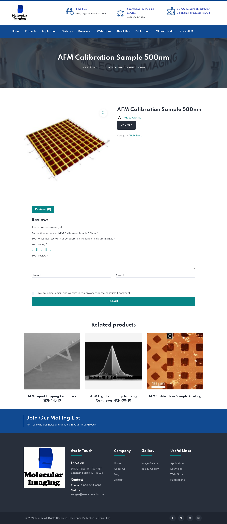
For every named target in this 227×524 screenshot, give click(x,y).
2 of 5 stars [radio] (38, 249)
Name (36, 275)
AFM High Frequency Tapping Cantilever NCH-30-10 (114, 398)
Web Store (135, 135)
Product (98, 67)
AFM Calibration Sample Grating (174, 396)
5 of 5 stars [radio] (52, 249)
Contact (118, 479)
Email (120, 275)
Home (85, 67)
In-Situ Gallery (150, 468)
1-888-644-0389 (91, 485)
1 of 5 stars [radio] (33, 249)
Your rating (39, 244)
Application (177, 463)
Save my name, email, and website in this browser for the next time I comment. (83, 293)
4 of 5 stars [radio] (47, 249)
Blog (116, 474)
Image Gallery (149, 463)
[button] (103, 113)
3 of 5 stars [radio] (43, 249)
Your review (40, 255)
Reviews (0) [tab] (43, 209)
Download (176, 468)
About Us (119, 468)
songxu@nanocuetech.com (87, 494)
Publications (177, 479)
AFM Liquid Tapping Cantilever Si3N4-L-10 (52, 398)
